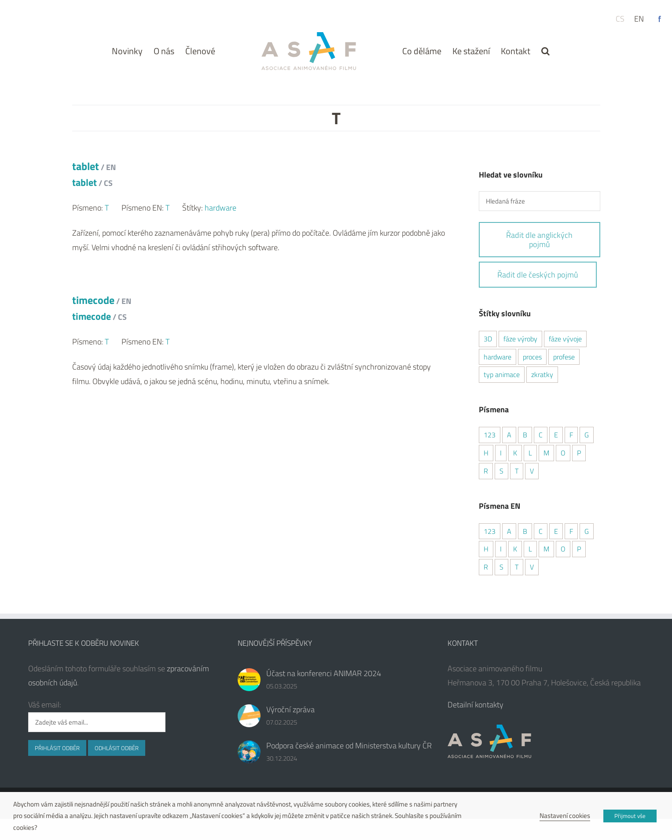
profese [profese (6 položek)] (564, 357)
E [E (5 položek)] (556, 531)
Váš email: (44, 704)
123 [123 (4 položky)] (490, 434)
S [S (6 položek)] (501, 567)
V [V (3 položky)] (532, 567)
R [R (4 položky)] (486, 471)
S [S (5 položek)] (501, 471)
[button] (545, 51)
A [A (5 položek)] (509, 434)
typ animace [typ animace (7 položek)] (502, 374)
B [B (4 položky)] (525, 434)
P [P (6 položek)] (579, 453)
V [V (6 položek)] (532, 471)
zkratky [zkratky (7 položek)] (542, 374)
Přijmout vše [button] (630, 815)
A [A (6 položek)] (509, 531)
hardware (220, 208)
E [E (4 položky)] (556, 434)
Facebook (660, 19)
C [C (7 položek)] (541, 531)
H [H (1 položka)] (486, 453)
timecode (101, 308)
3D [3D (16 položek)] (488, 338)
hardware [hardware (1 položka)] (497, 357)
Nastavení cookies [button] (565, 815)
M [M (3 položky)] (546, 453)
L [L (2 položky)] (530, 453)
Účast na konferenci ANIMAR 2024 (323, 673)
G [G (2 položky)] (586, 434)
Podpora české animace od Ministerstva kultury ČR (349, 745)
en (639, 19)
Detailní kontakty (475, 704)
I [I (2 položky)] (501, 453)
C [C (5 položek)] (541, 434)
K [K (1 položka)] (515, 549)
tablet (94, 174)
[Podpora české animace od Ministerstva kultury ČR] (249, 751)
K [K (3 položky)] (515, 453)
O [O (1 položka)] (563, 453)
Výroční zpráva (290, 709)
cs (620, 19)
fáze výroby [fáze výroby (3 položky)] (520, 338)
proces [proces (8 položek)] (532, 357)
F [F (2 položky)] (571, 434)
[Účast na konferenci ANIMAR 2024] (249, 679)
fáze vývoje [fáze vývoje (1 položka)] (565, 338)
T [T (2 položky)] (516, 471)
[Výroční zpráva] (249, 715)
